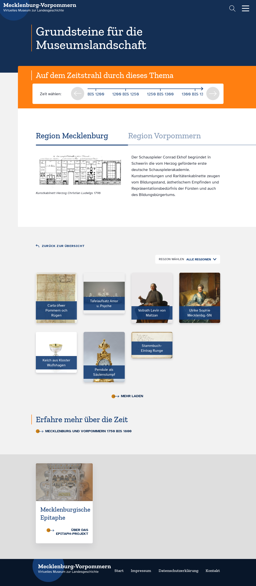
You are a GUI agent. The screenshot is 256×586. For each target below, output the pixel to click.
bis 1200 (96, 94)
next (212, 93)
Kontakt (213, 570)
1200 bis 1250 (125, 94)
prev (77, 93)
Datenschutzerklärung (178, 570)
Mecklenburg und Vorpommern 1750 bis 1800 (84, 431)
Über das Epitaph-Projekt (68, 532)
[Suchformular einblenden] (232, 9)
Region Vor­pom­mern (164, 135)
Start (119, 570)
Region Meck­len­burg (72, 135)
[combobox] (200, 259)
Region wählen (171, 259)
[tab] (82, 135)
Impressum (141, 570)
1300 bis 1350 (195, 94)
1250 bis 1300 (160, 94)
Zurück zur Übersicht (63, 246)
